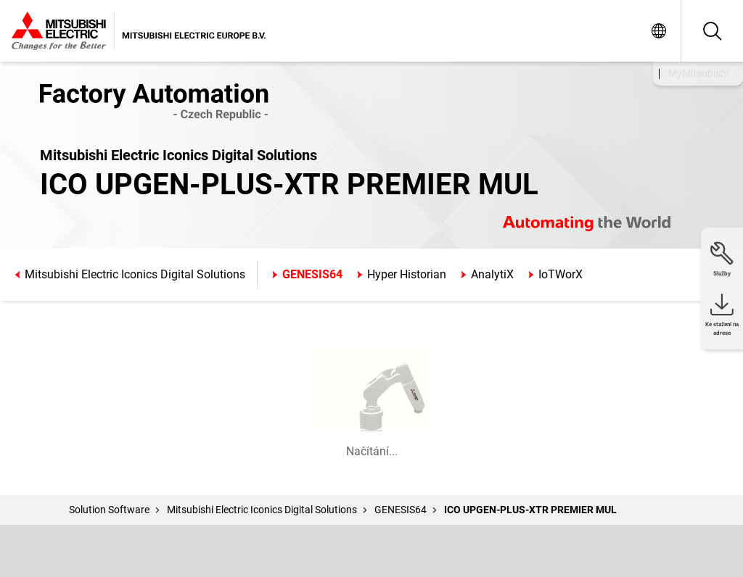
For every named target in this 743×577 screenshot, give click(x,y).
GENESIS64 (400, 509)
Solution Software (109, 509)
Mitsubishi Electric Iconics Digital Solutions (262, 509)
